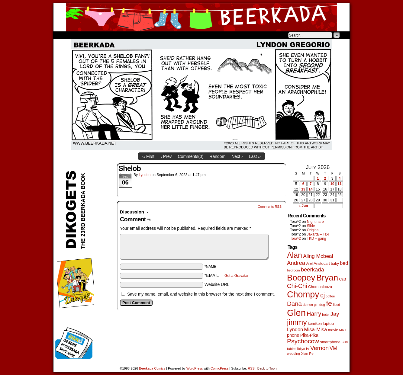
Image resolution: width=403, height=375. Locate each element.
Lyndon (144, 175)
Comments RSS (270, 206)
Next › (237, 156)
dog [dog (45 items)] (322, 304)
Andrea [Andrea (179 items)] (296, 263)
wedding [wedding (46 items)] (293, 353)
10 (332, 184)
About (80, 35)
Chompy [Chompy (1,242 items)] (303, 294)
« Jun (303, 206)
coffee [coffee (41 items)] (330, 296)
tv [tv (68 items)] (307, 348)
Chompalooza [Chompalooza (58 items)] (320, 286)
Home (62, 35)
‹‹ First (148, 156)
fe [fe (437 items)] (329, 303)
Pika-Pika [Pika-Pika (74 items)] (309, 335)
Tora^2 (295, 238)
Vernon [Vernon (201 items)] (319, 348)
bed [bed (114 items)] (344, 263)
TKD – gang (316, 238)
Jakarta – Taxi (318, 234)
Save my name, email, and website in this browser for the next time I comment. (201, 294)
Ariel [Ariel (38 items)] (309, 263)
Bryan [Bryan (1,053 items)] (327, 277)
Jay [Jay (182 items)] (334, 314)
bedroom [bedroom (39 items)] (293, 270)
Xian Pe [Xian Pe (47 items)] (307, 353)
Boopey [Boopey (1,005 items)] (301, 277)
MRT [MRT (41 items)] (343, 330)
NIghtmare (315, 222)
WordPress (194, 368)
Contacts (121, 35)
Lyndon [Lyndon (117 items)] (295, 329)
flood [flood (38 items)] (336, 304)
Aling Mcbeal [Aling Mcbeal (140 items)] (318, 256)
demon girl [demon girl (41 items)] (310, 304)
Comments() (191, 156)
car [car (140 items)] (343, 279)
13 (303, 189)
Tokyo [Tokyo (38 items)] (301, 349)
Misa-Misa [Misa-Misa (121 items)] (315, 329)
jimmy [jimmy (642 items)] (297, 322)
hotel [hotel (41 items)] (325, 314)
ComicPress (219, 368)
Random (217, 156)
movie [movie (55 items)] (333, 330)
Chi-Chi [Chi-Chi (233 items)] (297, 286)
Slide (311, 226)
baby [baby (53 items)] (335, 263)
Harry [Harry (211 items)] (314, 313)
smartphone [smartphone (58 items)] (330, 342)
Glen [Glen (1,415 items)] (296, 313)
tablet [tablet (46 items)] (291, 349)
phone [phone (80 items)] (293, 335)
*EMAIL (227, 275)
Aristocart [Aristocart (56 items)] (322, 263)
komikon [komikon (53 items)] (315, 324)
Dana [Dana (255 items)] (294, 303)
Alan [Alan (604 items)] (294, 255)
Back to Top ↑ (267, 368)
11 (339, 184)
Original (313, 230)
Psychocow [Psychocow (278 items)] (303, 341)
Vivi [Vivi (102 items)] (333, 348)
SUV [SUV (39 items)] (344, 342)
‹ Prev (166, 156)
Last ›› (255, 156)
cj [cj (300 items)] (322, 295)
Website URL (217, 284)
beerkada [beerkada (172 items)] (312, 269)
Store (98, 35)
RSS (251, 368)
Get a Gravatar (236, 276)
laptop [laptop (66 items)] (328, 323)
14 (310, 189)
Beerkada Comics (201, 17)
